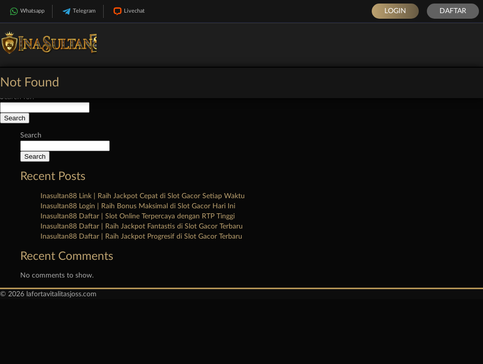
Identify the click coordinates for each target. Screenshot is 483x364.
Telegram (78, 11)
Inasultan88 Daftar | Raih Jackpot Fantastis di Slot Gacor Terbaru (141, 226)
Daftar (453, 11)
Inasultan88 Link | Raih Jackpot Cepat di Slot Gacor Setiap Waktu (142, 196)
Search (30, 135)
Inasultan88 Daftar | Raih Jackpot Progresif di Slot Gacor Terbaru (141, 236)
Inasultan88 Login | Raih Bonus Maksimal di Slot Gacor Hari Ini (137, 206)
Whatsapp (26, 11)
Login (395, 11)
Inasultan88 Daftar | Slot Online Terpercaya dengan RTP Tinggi (137, 216)
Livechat (128, 11)
